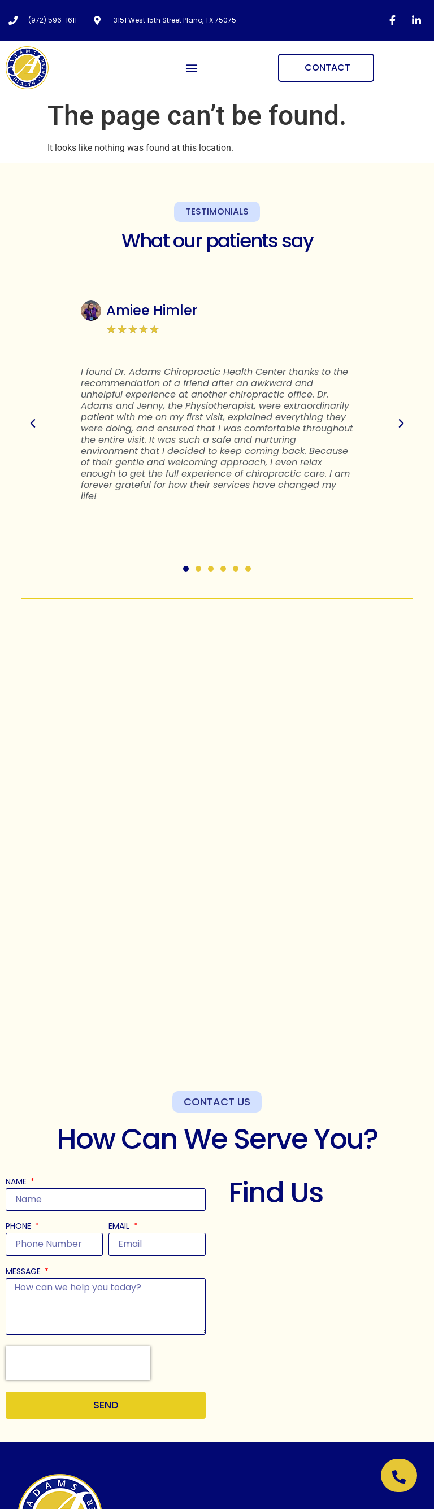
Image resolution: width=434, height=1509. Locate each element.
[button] (192, 68)
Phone (19, 1227)
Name (17, 1182)
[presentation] (78, 1363)
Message (24, 1272)
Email (120, 1227)
